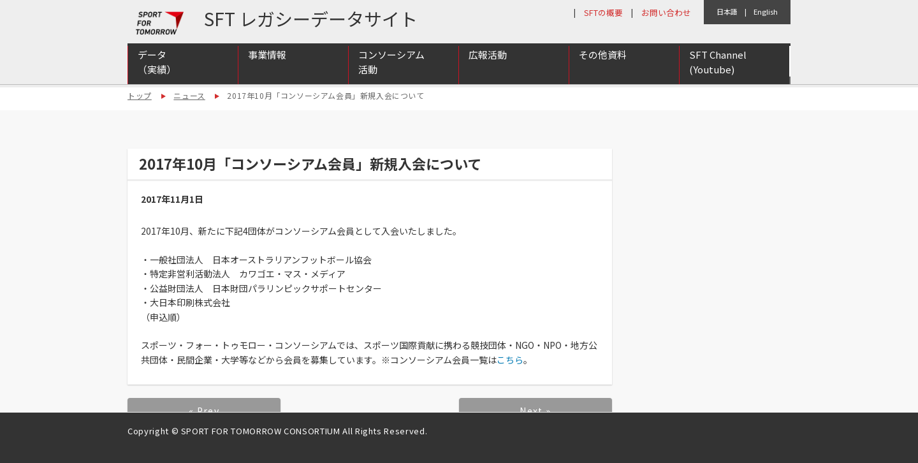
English (766, 11)
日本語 (727, 11)
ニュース (189, 95)
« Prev (204, 410)
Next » (535, 410)
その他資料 (603, 58)
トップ (139, 95)
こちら (510, 359)
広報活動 (488, 58)
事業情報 (267, 58)
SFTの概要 (603, 12)
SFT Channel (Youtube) (718, 66)
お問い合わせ (666, 12)
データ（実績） (157, 66)
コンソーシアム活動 (391, 66)
